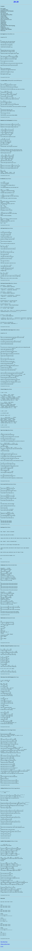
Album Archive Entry (5, 944)
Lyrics (2, 946)
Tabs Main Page (4, 941)
